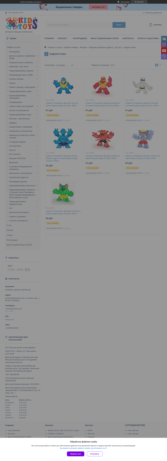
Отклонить (94, 454)
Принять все (75, 454)
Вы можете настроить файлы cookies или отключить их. (82, 448)
